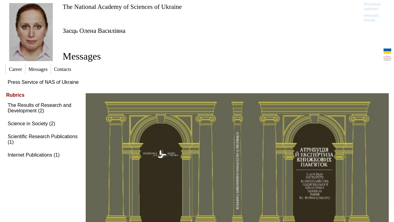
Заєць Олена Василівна (94, 30)
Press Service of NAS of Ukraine (43, 82)
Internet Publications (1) (34, 155)
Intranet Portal (371, 17)
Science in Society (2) (31, 123)
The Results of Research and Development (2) (39, 108)
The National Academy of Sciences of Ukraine (122, 6)
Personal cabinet (372, 6)
